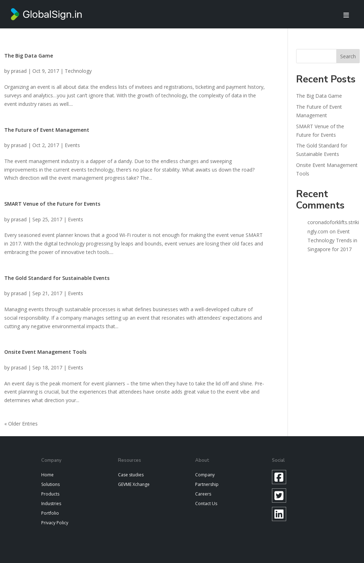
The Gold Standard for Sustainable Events (56, 278)
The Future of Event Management (46, 129)
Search (348, 56)
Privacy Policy (54, 523)
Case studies (131, 475)
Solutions (50, 484)
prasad (19, 70)
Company (205, 475)
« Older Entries (21, 423)
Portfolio (50, 513)
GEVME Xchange (134, 484)
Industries (51, 503)
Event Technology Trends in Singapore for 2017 (332, 240)
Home (47, 475)
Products (50, 494)
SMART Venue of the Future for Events (52, 203)
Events (72, 145)
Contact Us (206, 503)
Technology (78, 70)
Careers (203, 494)
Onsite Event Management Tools (45, 351)
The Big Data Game (28, 55)
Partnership (207, 484)
